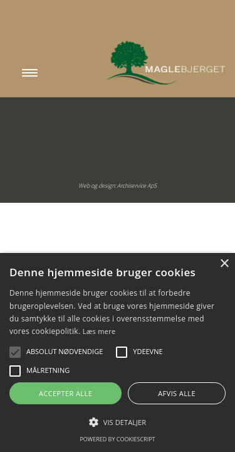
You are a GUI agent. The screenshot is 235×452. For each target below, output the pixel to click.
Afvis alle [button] (177, 393)
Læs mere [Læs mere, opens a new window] (99, 331)
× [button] (224, 264)
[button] (15, 352)
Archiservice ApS (137, 185)
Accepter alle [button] (65, 393)
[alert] (117, 352)
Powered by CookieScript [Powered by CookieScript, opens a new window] (117, 439)
